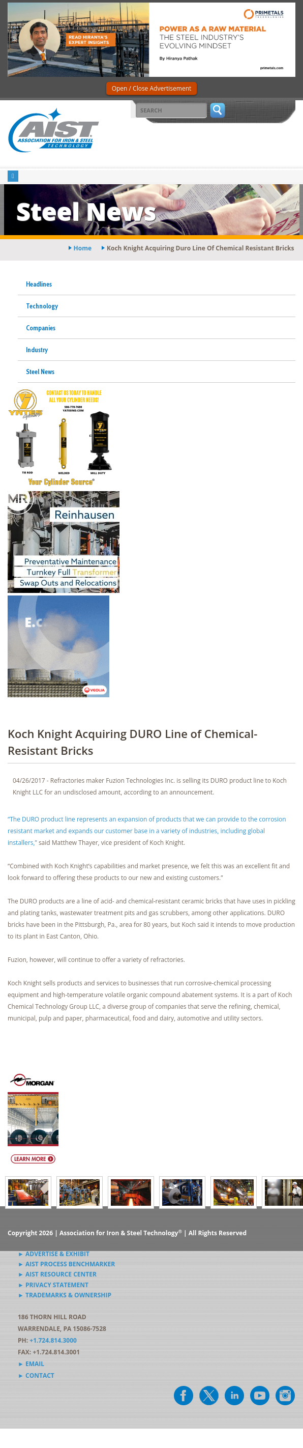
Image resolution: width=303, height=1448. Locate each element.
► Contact (36, 1375)
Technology (42, 306)
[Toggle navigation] (13, 176)
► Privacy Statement (53, 1285)
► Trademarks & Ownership (64, 1295)
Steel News (40, 371)
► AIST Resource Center (57, 1274)
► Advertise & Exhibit (53, 1254)
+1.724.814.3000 (53, 1340)
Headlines (39, 284)
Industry (37, 350)
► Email (31, 1363)
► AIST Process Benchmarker (66, 1264)
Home (83, 248)
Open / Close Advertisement (152, 88)
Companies (40, 328)
